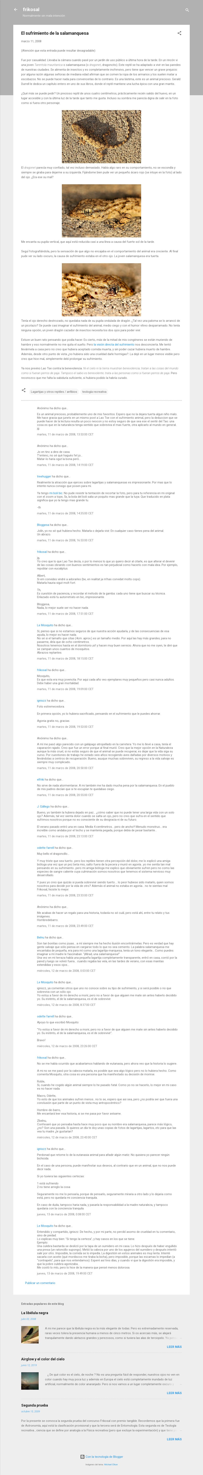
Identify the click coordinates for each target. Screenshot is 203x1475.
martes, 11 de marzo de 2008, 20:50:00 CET (65, 768)
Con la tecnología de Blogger (101, 1457)
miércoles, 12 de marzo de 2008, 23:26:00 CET (67, 1046)
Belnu (40, 937)
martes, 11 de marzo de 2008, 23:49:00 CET (65, 926)
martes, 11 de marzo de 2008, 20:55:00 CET (65, 795)
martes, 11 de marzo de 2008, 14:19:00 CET (65, 465)
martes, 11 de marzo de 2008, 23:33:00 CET (65, 895)
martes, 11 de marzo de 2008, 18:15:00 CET (65, 658)
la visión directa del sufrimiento (114, 344)
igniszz (41, 700)
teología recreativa (94, 392)
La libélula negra (34, 1313)
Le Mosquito (45, 625)
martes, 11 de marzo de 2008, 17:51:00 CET (65, 614)
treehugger (44, 476)
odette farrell (45, 848)
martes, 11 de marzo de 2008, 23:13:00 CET (65, 836)
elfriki (40, 779)
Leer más (174, 1347)
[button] (179, 34)
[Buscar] (187, 11)
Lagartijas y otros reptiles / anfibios (54, 392)
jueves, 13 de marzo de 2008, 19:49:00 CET (65, 1273)
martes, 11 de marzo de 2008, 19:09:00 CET (65, 689)
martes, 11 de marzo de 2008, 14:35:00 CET (65, 513)
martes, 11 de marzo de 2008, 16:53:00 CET (65, 540)
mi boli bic (55, 493)
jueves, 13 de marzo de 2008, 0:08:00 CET (64, 1214)
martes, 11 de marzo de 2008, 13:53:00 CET (65, 434)
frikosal (31, 9)
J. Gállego (43, 806)
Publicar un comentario (40, 1283)
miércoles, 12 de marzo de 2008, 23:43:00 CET (67, 1137)
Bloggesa (43, 525)
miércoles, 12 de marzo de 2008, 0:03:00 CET (66, 971)
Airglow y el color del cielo (43, 1359)
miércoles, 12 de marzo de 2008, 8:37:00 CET (66, 1005)
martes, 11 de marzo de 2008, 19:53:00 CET (65, 727)
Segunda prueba (34, 1405)
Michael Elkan (111, 1464)
